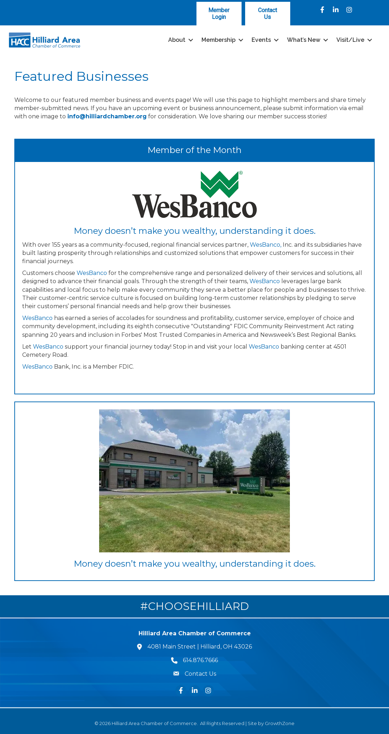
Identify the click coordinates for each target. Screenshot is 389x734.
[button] (219, 13)
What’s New (303, 39)
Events (261, 39)
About (176, 39)
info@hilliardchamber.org (107, 116)
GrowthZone (280, 723)
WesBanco (92, 273)
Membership (218, 39)
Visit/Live (350, 39)
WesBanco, (265, 244)
